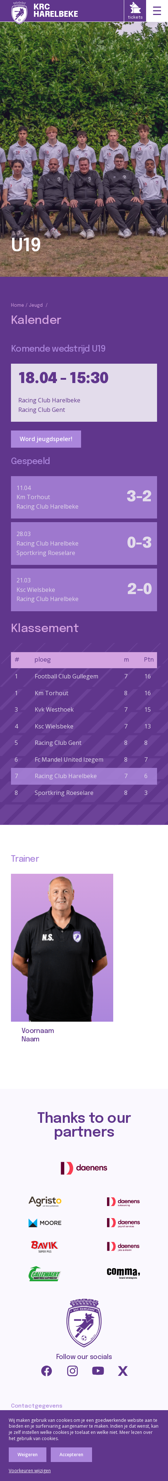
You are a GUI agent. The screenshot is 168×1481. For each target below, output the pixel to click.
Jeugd (36, 305)
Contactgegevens (36, 1406)
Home (17, 305)
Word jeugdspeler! (46, 438)
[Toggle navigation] (157, 11)
